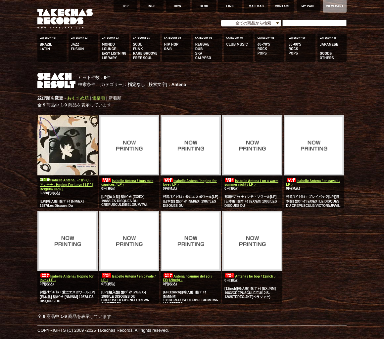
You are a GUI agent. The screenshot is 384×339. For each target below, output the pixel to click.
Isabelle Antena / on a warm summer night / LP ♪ (251, 182)
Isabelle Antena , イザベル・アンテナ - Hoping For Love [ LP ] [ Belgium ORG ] (67, 184)
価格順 (98, 97)
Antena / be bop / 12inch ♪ (250, 276)
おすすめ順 (78, 97)
